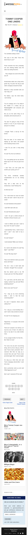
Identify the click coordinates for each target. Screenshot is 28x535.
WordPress (14, 531)
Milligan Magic (9, 464)
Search (14, 533)
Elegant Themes (14, 529)
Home (6, 533)
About (10, 533)
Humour (15, 25)
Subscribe (7, 519)
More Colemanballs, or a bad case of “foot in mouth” (13, 446)
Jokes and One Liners (12, 482)
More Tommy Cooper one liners (13, 426)
